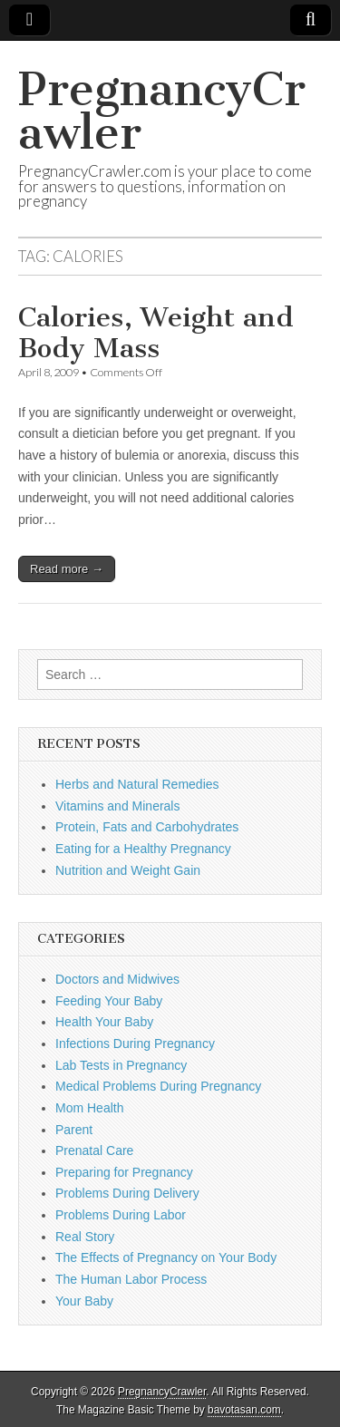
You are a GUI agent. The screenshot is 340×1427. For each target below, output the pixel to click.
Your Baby (84, 1301)
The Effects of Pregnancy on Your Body (166, 1257)
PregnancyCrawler (162, 111)
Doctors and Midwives (117, 979)
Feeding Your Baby (108, 1001)
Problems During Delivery (127, 1193)
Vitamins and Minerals (117, 806)
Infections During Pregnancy (135, 1043)
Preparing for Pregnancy (124, 1172)
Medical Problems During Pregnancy (158, 1086)
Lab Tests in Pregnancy (121, 1065)
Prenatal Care (94, 1150)
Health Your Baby (104, 1021)
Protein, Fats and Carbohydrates (146, 827)
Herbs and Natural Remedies (137, 784)
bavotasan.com (244, 1409)
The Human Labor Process (131, 1279)
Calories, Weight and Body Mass (156, 332)
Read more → (66, 569)
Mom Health (89, 1108)
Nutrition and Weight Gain (127, 870)
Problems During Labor (120, 1215)
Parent (73, 1129)
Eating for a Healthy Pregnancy (143, 848)
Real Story (84, 1236)
